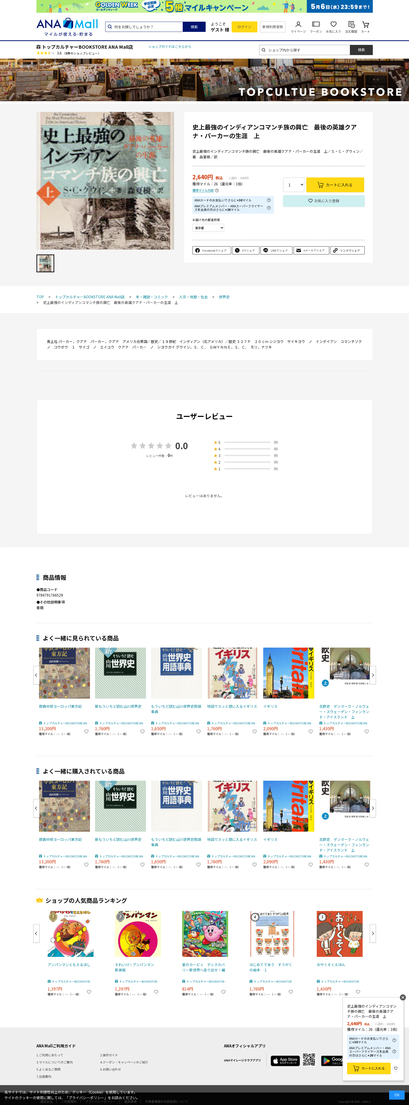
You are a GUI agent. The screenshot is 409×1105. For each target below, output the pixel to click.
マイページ (298, 31)
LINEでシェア (279, 250)
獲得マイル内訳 (203, 190)
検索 (194, 26)
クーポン (316, 31)
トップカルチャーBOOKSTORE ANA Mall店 (87, 46)
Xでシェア (248, 250)
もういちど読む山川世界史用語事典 (176, 709)
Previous (36, 675)
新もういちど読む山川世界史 (118, 706)
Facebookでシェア (214, 250)
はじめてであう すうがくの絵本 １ (270, 967)
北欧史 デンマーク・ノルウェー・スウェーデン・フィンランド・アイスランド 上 (344, 711)
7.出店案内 (43, 1076)
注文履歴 (351, 31)
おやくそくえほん (331, 964)
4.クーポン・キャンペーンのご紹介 (124, 1062)
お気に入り (333, 31)
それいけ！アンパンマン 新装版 (136, 967)
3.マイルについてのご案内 (54, 1062)
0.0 (181, 445)
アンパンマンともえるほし (69, 964)
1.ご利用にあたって (49, 1055)
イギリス (270, 706)
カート (365, 31)
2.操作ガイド (109, 1055)
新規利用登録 (272, 26)
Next (373, 675)
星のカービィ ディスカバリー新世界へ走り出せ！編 (203, 967)
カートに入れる (373, 1068)
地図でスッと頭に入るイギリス (232, 706)
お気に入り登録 (326, 200)
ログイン (244, 26)
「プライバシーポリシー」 (86, 1097)
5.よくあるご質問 (48, 1069)
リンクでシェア (350, 250)
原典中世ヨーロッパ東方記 (60, 706)
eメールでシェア (314, 250)
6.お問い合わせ (110, 1069)
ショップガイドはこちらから (169, 46)
